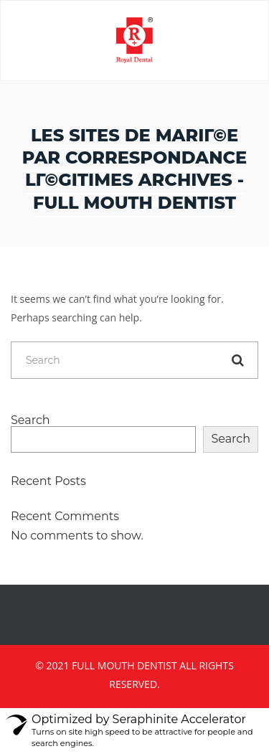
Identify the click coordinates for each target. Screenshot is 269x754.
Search (30, 420)
